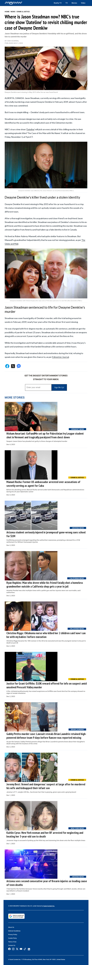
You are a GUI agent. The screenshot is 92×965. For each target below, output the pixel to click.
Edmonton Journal (60, 357)
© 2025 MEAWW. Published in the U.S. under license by (25, 906)
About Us (11, 927)
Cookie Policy (12, 938)
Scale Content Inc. (49, 906)
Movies (74, 3)
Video (83, 3)
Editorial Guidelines (14, 931)
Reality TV (58, 3)
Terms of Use (12, 942)
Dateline (30, 129)
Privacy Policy (12, 934)
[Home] (13, 3)
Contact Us (11, 945)
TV (67, 3)
